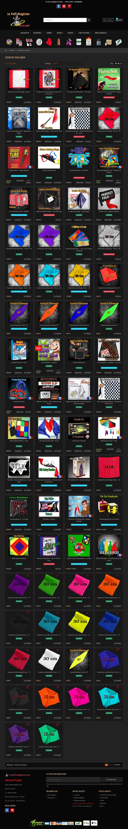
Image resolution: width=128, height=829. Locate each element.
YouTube (64, 6)
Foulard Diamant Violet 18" (19, 325)
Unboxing (78, 102)
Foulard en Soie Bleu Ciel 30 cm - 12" (49, 635)
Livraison (77, 795)
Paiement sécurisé (79, 800)
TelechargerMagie (69, 6)
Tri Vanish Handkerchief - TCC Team (79, 92)
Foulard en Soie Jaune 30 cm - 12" (79, 635)
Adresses (103, 803)
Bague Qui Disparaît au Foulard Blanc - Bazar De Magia (79, 402)
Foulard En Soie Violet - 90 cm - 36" (49, 249)
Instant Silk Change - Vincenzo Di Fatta (49, 131)
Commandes (104, 798)
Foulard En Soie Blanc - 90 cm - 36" (109, 249)
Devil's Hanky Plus (79, 362)
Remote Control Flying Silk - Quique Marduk (109, 93)
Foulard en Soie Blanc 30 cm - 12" (49, 672)
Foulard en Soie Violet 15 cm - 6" (19, 747)
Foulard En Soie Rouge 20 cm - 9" (109, 288)
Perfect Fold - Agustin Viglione (109, 211)
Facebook (59, 6)
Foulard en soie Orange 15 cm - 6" (49, 709)
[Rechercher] (67, 20)
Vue (111, 63)
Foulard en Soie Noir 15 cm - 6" (19, 709)
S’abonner (111, 780)
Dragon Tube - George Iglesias (19, 170)
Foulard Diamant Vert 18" (109, 325)
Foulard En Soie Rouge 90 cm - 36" (79, 288)
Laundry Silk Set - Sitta (19, 362)
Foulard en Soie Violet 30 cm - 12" (19, 598)
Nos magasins (52, 795)
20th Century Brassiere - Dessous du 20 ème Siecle (49, 481)
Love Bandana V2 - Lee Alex (19, 519)
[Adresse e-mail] (73, 779)
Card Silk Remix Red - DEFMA (19, 211)
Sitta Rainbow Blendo (19, 558)
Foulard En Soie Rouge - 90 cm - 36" (109, 131)
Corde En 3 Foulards (79, 441)
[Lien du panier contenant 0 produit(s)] (119, 20)
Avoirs (102, 800)
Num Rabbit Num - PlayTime (79, 170)
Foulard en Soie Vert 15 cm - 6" (49, 747)
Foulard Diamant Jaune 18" (79, 672)
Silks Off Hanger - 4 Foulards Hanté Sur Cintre (109, 559)
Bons (101, 806)
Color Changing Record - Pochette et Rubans (109, 171)
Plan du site (51, 798)
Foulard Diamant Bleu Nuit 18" (79, 325)
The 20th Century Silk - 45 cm (49, 441)
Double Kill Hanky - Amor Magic (79, 211)
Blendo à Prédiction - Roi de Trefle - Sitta (49, 559)
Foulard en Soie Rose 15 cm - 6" (79, 709)
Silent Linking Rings (49, 170)
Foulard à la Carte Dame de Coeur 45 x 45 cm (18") (49, 93)
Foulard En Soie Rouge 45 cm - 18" (109, 480)
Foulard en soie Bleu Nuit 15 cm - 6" (109, 672)
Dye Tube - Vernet (49, 519)
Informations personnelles (108, 795)
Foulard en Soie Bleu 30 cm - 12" (109, 635)
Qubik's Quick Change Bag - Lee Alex (79, 558)
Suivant (117, 765)
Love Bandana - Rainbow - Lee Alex (109, 362)
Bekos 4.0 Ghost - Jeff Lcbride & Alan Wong (49, 402)
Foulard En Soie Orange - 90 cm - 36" (19, 288)
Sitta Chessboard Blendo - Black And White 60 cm (109, 402)
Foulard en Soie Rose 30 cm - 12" (79, 598)
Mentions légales (79, 798)
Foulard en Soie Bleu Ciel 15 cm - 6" (109, 709)
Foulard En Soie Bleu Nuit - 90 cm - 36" (19, 249)
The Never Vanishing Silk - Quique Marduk (79, 520)
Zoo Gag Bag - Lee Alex (49, 362)
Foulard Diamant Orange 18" (49, 325)
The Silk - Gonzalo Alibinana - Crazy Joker (19, 481)
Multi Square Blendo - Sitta (19, 441)
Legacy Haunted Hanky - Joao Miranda (49, 211)
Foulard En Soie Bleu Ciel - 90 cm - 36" (49, 288)
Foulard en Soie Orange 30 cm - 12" (109, 598)
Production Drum (18, 401)
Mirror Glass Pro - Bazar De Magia (79, 480)
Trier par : (48, 63)
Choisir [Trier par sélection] (55, 63)
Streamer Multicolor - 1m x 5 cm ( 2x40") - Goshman (79, 250)
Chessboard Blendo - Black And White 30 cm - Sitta (79, 132)
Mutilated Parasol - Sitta (109, 441)
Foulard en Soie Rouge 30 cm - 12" (19, 672)
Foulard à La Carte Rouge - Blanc (19, 92)
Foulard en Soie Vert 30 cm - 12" (49, 598)
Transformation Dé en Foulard (109, 519)
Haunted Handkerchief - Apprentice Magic (19, 132)
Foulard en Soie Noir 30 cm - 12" (19, 635)
